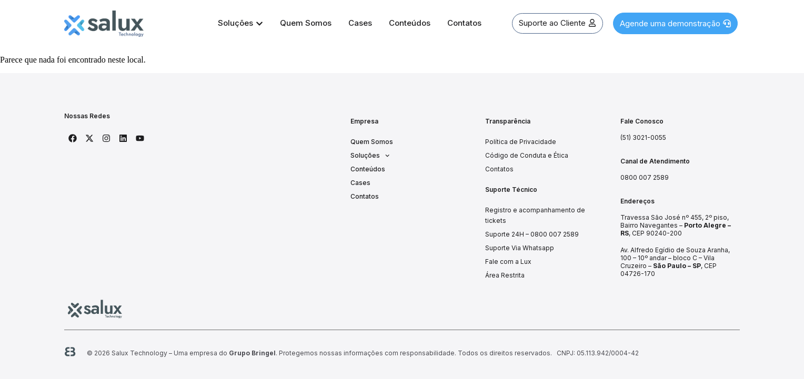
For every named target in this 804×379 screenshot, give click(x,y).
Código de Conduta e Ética (526, 155)
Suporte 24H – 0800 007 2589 (532, 234)
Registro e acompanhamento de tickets (535, 215)
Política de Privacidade (520, 142)
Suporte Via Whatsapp (519, 248)
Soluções (369, 155)
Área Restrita (505, 275)
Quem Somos (371, 142)
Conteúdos (367, 169)
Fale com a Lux (508, 261)
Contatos (364, 196)
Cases (360, 183)
